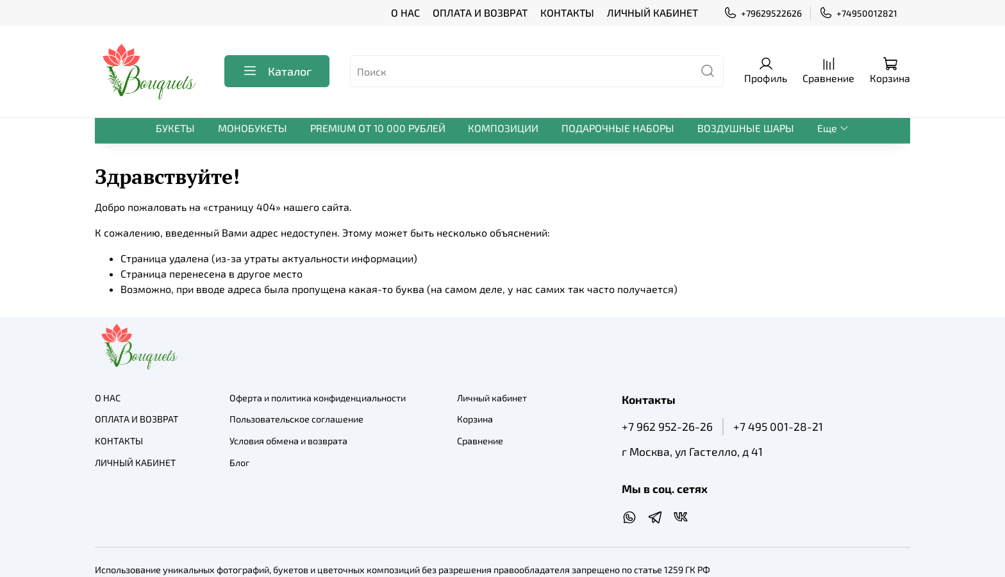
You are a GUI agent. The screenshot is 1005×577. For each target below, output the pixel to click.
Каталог (276, 71)
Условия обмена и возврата (288, 440)
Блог (239, 462)
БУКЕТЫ (175, 128)
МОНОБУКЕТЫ (252, 128)
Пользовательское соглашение (296, 419)
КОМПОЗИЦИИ (503, 128)
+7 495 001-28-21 (778, 426)
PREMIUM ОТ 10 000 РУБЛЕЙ (377, 128)
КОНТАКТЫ (567, 12)
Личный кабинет (492, 397)
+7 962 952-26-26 (667, 426)
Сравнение (480, 440)
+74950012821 (858, 13)
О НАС (405, 12)
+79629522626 (763, 13)
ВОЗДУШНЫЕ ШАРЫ (745, 128)
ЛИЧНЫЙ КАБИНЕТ (652, 12)
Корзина (475, 419)
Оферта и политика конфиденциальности (317, 397)
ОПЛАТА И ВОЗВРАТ (480, 12)
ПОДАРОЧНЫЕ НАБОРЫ (617, 128)
